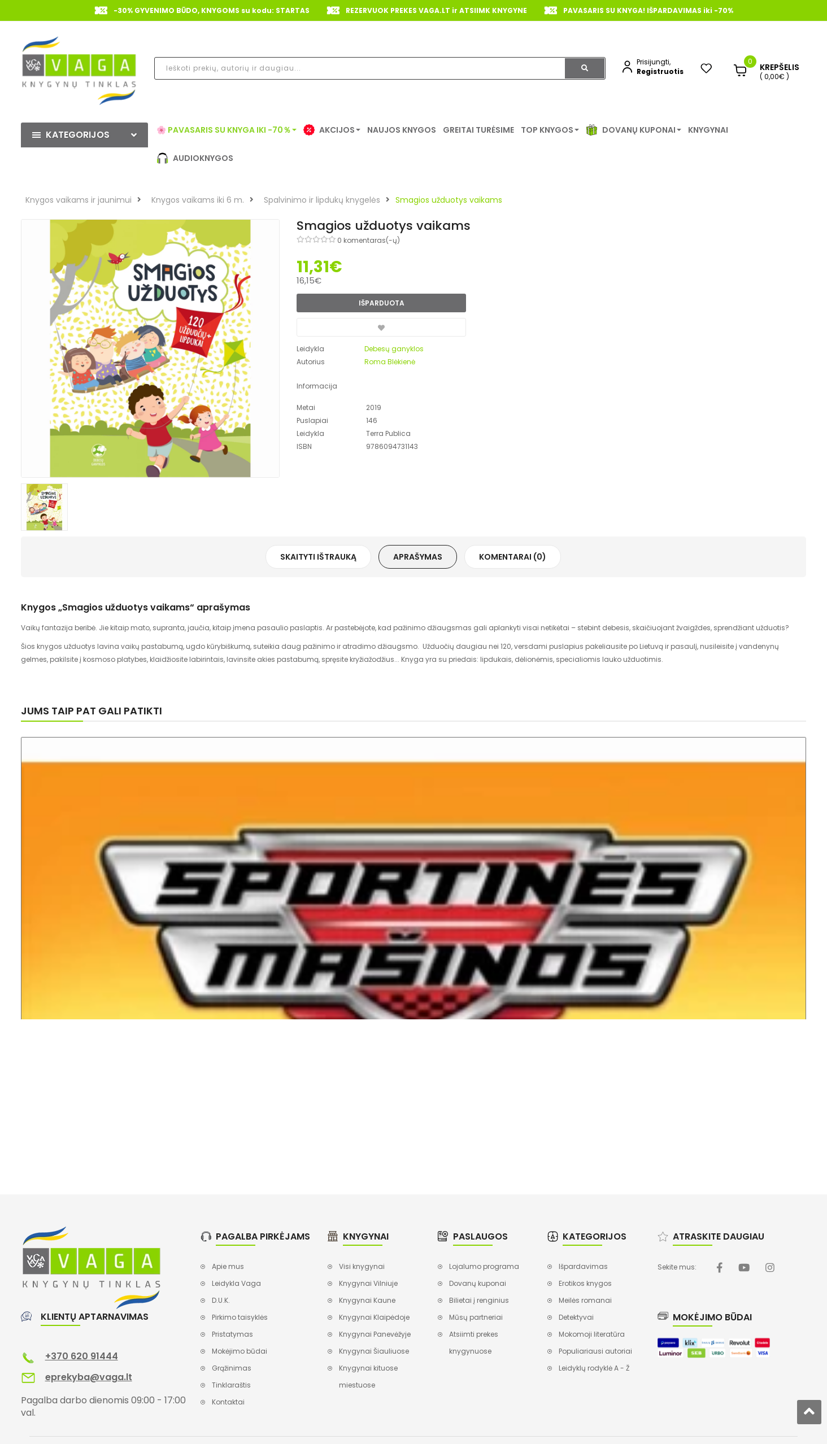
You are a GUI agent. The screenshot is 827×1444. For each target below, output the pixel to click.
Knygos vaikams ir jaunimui (78, 200)
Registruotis (660, 71)
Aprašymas (417, 556)
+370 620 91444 (81, 1356)
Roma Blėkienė (389, 362)
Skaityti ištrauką (318, 556)
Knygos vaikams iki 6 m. (197, 200)
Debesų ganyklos (394, 349)
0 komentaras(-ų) (368, 240)
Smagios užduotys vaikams (448, 200)
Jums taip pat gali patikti (91, 711)
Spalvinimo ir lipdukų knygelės (322, 200)
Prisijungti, (654, 62)
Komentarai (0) (512, 556)
